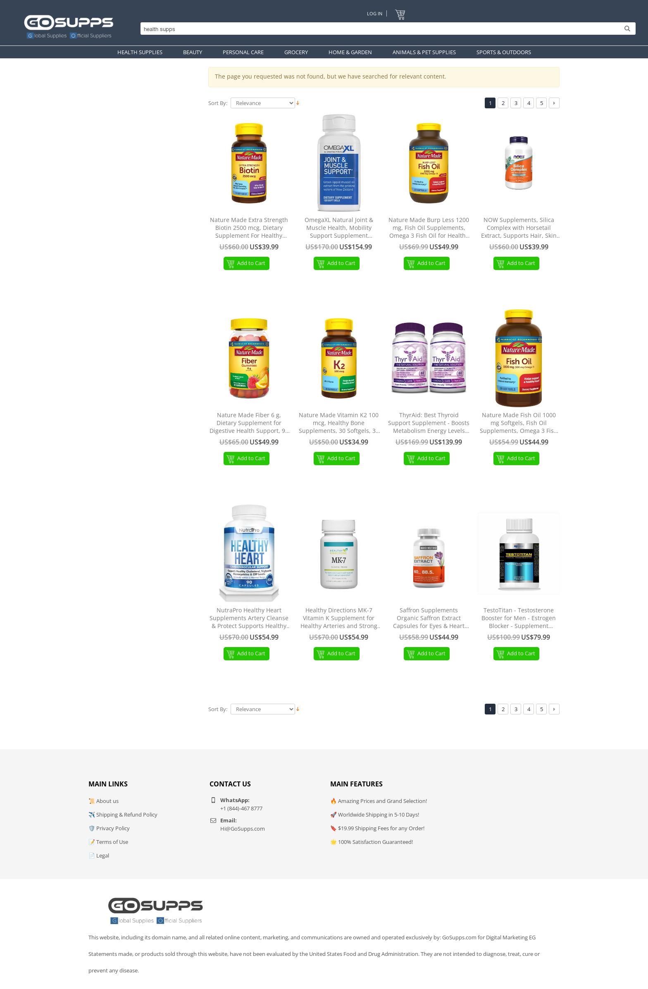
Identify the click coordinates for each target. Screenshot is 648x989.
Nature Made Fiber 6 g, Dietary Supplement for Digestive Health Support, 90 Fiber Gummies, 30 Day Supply (249, 423)
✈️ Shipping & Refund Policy (122, 814)
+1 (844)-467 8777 (241, 808)
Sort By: (217, 103)
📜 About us (103, 801)
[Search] (386, 29)
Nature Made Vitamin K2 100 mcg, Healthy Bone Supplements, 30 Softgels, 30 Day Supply (339, 423)
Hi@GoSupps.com (242, 828)
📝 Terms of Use (108, 842)
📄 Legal (98, 855)
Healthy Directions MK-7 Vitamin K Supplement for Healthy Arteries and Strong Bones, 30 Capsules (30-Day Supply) (338, 618)
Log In (374, 13)
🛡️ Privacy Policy (109, 828)
